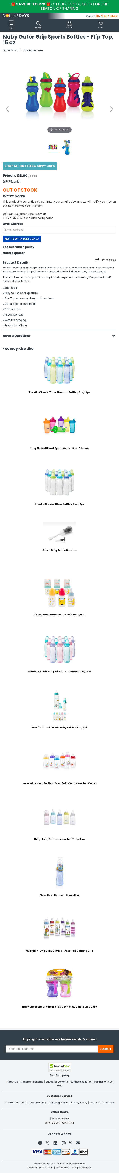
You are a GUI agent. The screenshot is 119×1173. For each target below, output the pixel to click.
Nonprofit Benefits (31, 1081)
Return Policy (39, 1102)
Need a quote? (14, 253)
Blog (59, 1085)
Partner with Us (103, 1081)
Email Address (13, 224)
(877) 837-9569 (106, 16)
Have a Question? (18, 336)
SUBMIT (106, 1049)
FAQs (25, 1102)
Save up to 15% (59, 6)
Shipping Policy (58, 1102)
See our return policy (18, 247)
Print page (109, 260)
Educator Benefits (57, 1081)
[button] (69, 25)
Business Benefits (80, 1081)
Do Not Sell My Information (71, 1163)
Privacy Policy (78, 1102)
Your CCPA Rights (43, 1163)
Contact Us (12, 1102)
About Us (12, 1081)
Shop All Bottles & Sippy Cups (30, 166)
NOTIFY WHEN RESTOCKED (22, 239)
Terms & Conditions (102, 1102)
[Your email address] (52, 1049)
